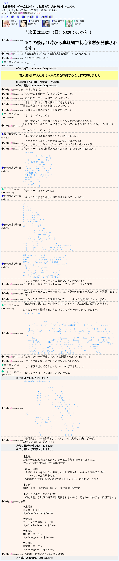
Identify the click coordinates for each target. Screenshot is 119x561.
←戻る (5, 2)
